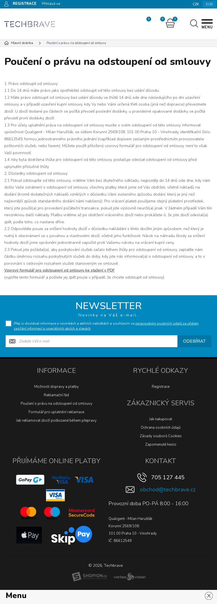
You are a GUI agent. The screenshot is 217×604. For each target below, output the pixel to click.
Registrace (161, 386)
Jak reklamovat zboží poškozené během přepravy (56, 420)
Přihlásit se (51, 3)
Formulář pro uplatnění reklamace (56, 412)
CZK (196, 4)
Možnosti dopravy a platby (56, 386)
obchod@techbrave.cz (168, 489)
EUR (209, 4)
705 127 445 (168, 477)
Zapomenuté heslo (160, 444)
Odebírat (194, 341)
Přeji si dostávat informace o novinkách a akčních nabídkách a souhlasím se (106, 326)
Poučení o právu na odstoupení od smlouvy (56, 403)
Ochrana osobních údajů (161, 427)
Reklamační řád (56, 395)
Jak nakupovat (160, 419)
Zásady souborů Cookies (161, 436)
